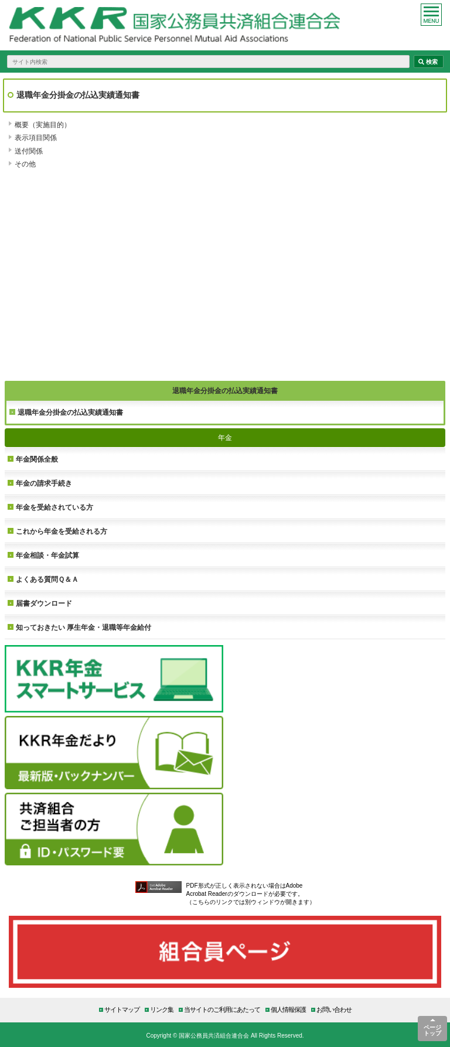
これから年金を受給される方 (61, 531)
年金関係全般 (37, 459)
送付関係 (29, 151)
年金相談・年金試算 (47, 555)
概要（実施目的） (43, 124)
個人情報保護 (288, 1009)
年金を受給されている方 (54, 507)
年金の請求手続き (44, 483)
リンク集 (161, 1009)
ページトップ (432, 1030)
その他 (25, 164)
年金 (225, 437)
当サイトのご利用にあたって (222, 1009)
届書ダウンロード (44, 603)
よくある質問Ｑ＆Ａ (47, 579)
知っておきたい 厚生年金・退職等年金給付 (83, 627)
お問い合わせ (334, 1009)
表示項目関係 (36, 137)
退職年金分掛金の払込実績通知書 (70, 412)
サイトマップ (121, 1009)
